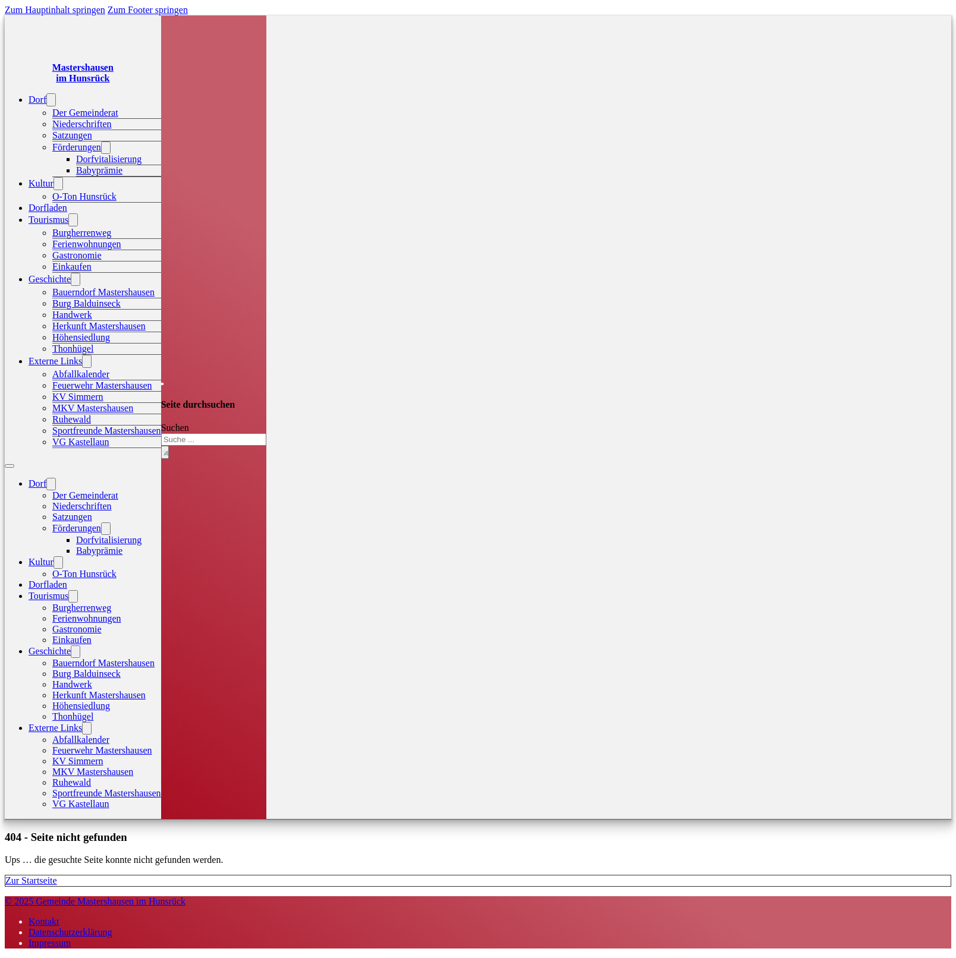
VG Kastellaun (80, 442)
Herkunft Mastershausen (99, 326)
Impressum (50, 943)
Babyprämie (99, 170)
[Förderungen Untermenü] (106, 147)
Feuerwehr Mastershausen (102, 385)
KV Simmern (77, 397)
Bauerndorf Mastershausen (103, 292)
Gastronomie (77, 255)
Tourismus (48, 220)
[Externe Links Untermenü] (87, 361)
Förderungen (76, 147)
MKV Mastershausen (92, 408)
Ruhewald (71, 419)
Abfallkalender (80, 374)
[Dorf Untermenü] (51, 99)
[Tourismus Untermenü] (73, 219)
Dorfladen (48, 208)
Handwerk (72, 315)
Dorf (37, 99)
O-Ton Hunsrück (84, 196)
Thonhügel (72, 349)
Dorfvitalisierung (108, 159)
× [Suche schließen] (165, 452)
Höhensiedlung (81, 337)
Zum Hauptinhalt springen (55, 10)
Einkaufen (72, 266)
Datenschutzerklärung (70, 932)
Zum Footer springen (148, 10)
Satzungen (72, 135)
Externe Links (55, 361)
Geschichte (50, 279)
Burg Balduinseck (86, 303)
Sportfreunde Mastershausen (106, 431)
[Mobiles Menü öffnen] (9, 466)
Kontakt (44, 921)
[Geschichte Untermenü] (75, 279)
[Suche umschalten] (162, 384)
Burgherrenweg (81, 233)
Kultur (41, 183)
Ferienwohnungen (86, 244)
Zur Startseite (31, 880)
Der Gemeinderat (85, 113)
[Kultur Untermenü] (58, 183)
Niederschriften (82, 124)
